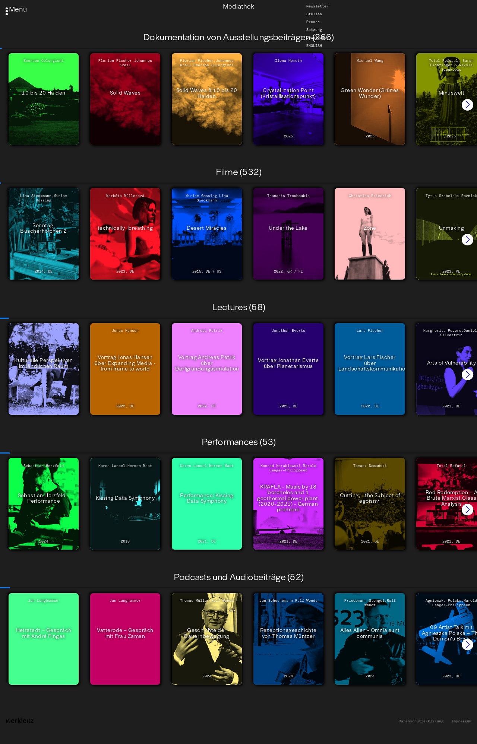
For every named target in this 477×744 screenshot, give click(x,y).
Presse (313, 22)
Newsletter (317, 6)
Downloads (316, 37)
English (314, 45)
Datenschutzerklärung (421, 721)
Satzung (314, 30)
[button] (467, 105)
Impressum (461, 721)
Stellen (314, 14)
